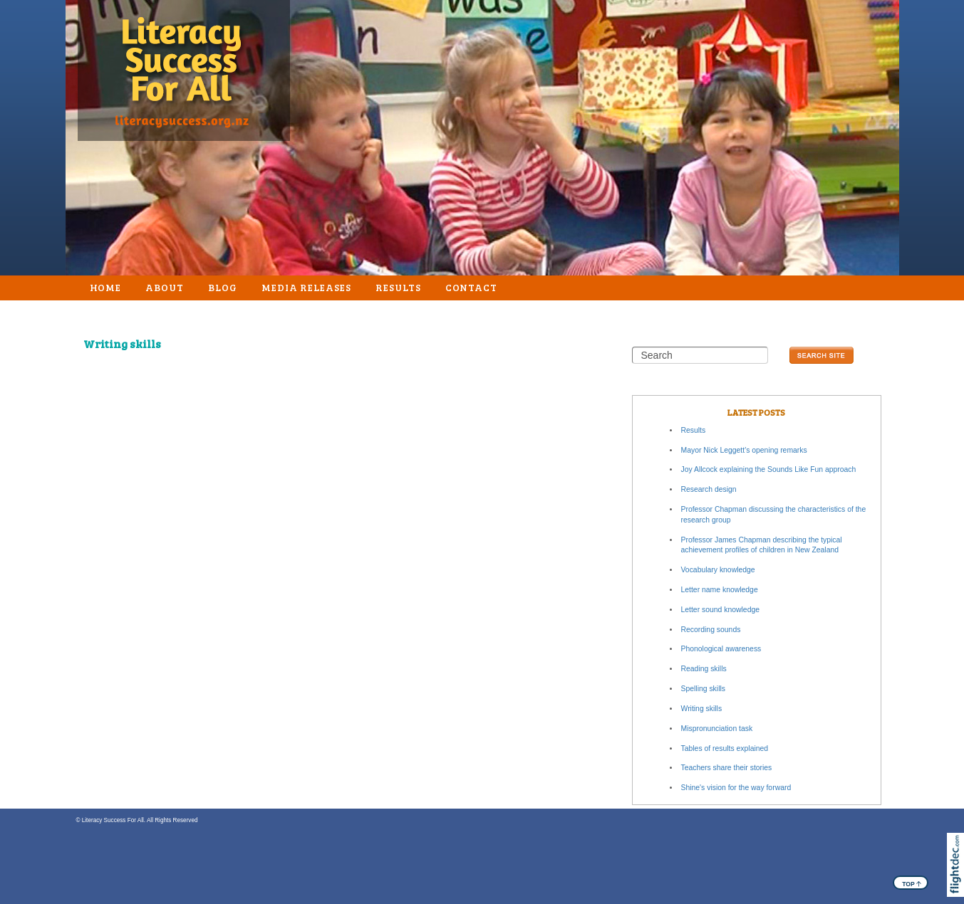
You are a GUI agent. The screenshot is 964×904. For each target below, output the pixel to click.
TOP (911, 883)
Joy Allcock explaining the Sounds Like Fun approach (768, 469)
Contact (471, 287)
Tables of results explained (725, 748)
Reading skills (704, 669)
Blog (222, 287)
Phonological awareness (721, 649)
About (164, 287)
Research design (709, 489)
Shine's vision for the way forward (736, 788)
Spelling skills (703, 689)
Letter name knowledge (719, 590)
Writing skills (701, 709)
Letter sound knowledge (720, 610)
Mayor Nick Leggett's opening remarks (744, 450)
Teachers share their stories (726, 768)
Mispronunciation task (717, 728)
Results (398, 287)
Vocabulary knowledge (718, 570)
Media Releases (306, 287)
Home (106, 287)
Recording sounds (711, 630)
